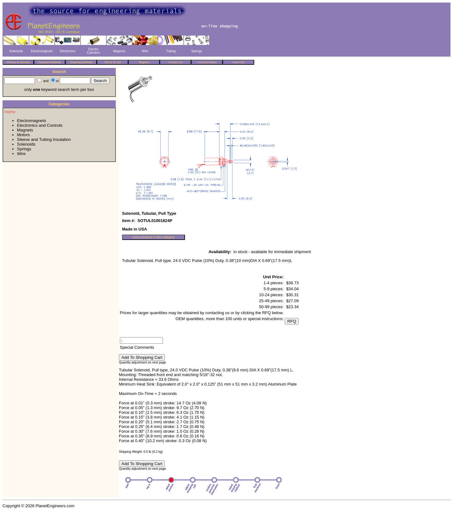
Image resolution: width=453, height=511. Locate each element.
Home (9, 111)
